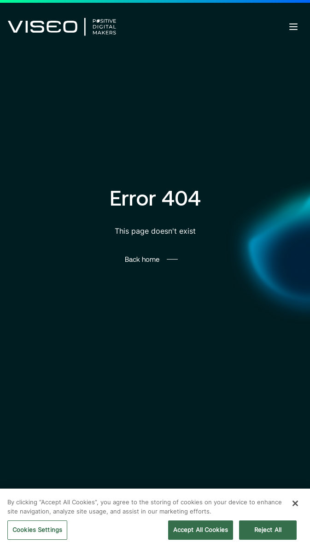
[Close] (295, 504)
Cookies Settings (37, 530)
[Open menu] (293, 27)
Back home (142, 259)
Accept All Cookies (200, 530)
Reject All (267, 530)
